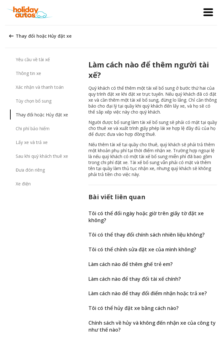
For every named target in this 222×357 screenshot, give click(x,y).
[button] (208, 12)
